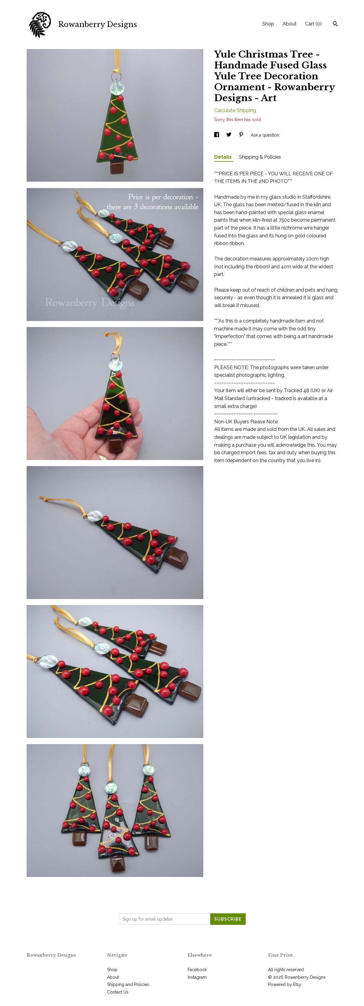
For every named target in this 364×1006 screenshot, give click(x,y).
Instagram (197, 977)
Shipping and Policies (128, 984)
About (290, 24)
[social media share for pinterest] (242, 135)
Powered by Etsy (284, 984)
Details (223, 157)
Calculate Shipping (235, 110)
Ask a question (265, 135)
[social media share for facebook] (217, 135)
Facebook (197, 969)
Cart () (313, 24)
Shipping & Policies (260, 157)
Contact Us (118, 992)
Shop (268, 24)
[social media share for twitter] (229, 135)
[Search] (335, 24)
